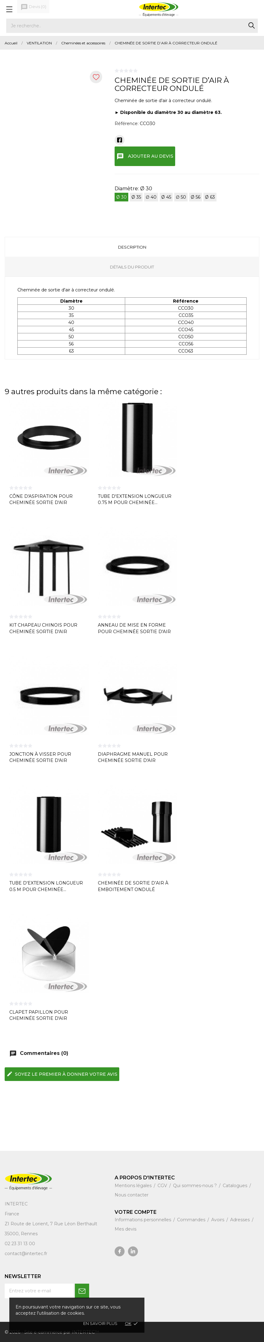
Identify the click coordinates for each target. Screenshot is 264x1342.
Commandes (192, 1220)
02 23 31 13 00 (20, 1243)
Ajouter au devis (144, 156)
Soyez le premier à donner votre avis (62, 1074)
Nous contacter (131, 1195)
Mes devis (125, 1229)
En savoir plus (100, 1323)
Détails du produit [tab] (132, 266)
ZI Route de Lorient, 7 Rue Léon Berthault (51, 1224)
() (33, 7)
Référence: (127, 123)
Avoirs (218, 1220)
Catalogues (235, 1185)
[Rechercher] (132, 26)
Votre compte (136, 1212)
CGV (162, 1185)
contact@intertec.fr (26, 1253)
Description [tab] (132, 247)
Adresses (240, 1220)
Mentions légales (134, 1185)
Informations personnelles (143, 1220)
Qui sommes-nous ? (195, 1185)
